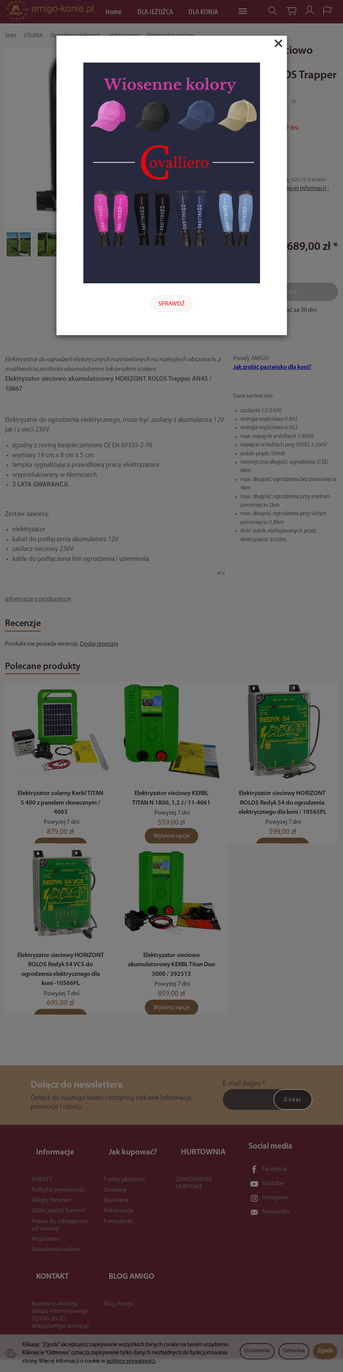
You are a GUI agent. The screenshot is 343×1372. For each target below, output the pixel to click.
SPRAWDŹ (171, 304)
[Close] (278, 43)
